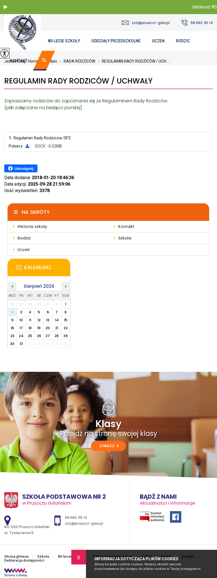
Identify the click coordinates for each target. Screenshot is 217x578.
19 (39, 328)
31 (21, 343)
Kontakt (18, 60)
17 (21, 328)
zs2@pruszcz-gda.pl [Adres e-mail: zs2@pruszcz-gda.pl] (84, 523)
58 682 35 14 (197, 22)
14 (57, 320)
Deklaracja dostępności (24, 560)
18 (30, 328)
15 (65, 320)
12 (39, 320)
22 (66, 328)
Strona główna (16, 556)
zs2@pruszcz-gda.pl (146, 22)
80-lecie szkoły (64, 41)
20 (48, 328)
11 (30, 320)
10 (21, 320)
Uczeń (158, 41)
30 (12, 343)
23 (12, 335)
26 (39, 335)
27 (48, 335)
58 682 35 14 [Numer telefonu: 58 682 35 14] (76, 517)
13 (47, 320)
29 (65, 335)
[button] (5, 7)
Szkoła (124, 238)
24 (21, 335)
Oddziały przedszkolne (116, 41)
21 (56, 328)
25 (30, 335)
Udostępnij (20, 168)
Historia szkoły (32, 226)
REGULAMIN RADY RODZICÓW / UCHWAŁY (78, 81)
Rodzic (183, 41)
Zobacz (109, 445)
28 (57, 335)
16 (12, 328)
